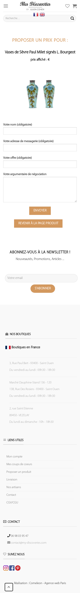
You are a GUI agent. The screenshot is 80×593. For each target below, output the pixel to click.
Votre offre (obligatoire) (40, 163)
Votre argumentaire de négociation (40, 189)
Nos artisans (13, 487)
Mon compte (14, 456)
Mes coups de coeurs (19, 464)
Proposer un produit (18, 472)
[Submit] (72, 18)
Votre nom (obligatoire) (40, 130)
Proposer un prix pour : (40, 40)
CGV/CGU (12, 502)
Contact (11, 495)
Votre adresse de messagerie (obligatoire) (40, 147)
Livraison (11, 479)
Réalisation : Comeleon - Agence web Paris (40, 583)
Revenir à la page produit (38, 223)
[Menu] (5, 6)
